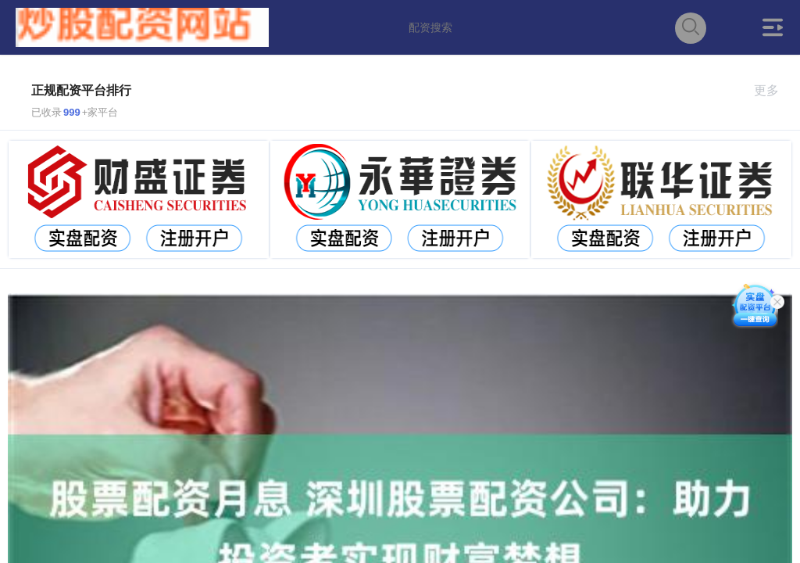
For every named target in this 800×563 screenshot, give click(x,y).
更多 (773, 90)
